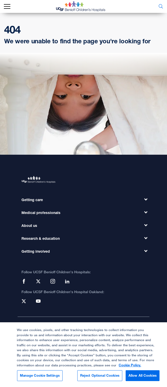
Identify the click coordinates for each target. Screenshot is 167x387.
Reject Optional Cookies (99, 378)
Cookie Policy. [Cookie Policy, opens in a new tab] (130, 367)
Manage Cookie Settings (40, 378)
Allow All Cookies (142, 378)
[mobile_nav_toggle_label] (7, 6)
